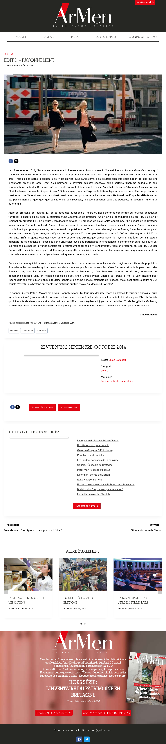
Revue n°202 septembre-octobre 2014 (83, 347)
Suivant (160, 590)
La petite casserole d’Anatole (93, 494)
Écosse (14, 330)
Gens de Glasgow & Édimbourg (95, 450)
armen (15, 65)
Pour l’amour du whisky (90, 455)
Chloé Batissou (117, 359)
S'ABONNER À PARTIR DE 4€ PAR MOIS (106, 713)
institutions (27, 330)
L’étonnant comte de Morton (93, 474)
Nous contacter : (64, 730)
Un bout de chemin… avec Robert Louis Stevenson (106, 484)
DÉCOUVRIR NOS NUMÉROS (53, 713)
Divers (9, 54)
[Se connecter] (136, 37)
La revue (48, 36)
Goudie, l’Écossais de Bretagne (94, 464)
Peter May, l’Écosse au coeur (93, 469)
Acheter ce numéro (87, 505)
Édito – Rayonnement (89, 479)
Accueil (21, 36)
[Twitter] (87, 739)
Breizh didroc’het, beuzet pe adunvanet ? (100, 489)
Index (75, 36)
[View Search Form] (148, 37)
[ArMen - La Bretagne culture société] (83, 15)
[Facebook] (11, 161)
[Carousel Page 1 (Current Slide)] (81, 624)
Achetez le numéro (42, 407)
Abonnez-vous (69, 407)
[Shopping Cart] (155, 37)
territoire (41, 330)
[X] (16, 161)
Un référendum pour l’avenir (93, 445)
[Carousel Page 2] (85, 624)
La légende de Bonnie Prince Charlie (98, 440)
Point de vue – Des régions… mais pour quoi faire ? (42, 527)
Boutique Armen (106, 36)
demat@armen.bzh (145, 2)
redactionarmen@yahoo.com (93, 730)
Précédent (6, 590)
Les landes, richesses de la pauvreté (98, 460)
